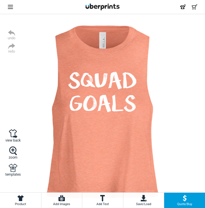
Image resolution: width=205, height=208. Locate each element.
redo (11, 51)
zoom (13, 157)
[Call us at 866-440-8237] (183, 7)
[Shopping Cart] (194, 7)
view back (13, 140)
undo (12, 38)
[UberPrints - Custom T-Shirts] (102, 6)
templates (13, 174)
